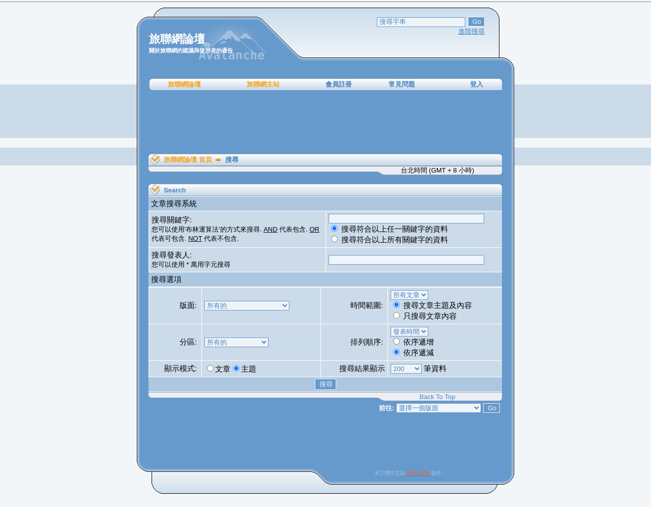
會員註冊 (339, 84)
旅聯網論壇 (184, 84)
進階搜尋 (471, 31)
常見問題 (402, 84)
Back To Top (437, 397)
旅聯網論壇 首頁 (188, 159)
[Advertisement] (325, 122)
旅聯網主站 (263, 84)
